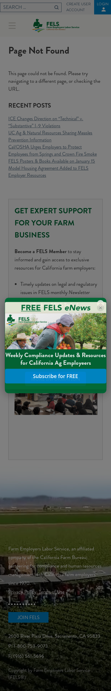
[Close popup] (100, 307)
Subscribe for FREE (55, 376)
